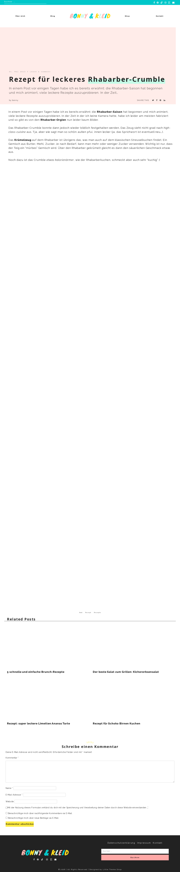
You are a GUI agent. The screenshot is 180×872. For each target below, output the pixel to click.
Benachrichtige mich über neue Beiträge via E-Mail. (33, 818)
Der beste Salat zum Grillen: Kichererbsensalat (126, 671)
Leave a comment (40, 72)
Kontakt (159, 16)
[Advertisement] (87, 50)
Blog (52, 16)
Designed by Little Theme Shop (105, 869)
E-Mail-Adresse (14, 795)
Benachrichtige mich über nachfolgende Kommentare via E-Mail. (40, 813)
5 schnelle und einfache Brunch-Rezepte (35, 671)
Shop (127, 16)
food (80, 612)
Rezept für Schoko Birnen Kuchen (116, 723)
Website (10, 801)
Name (9, 788)
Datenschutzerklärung (121, 843)
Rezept (88, 612)
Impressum (144, 843)
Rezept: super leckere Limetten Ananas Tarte (38, 723)
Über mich (20, 16)
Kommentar (12, 758)
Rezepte (97, 612)
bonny (15, 100)
